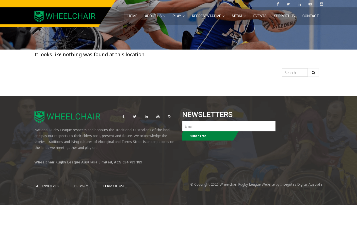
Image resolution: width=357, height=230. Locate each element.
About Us (153, 16)
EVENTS (260, 16)
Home (132, 16)
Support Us (284, 16)
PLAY (177, 16)
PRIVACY (81, 210)
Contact (310, 16)
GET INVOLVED (46, 210)
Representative (206, 16)
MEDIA (237, 16)
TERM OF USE (114, 210)
